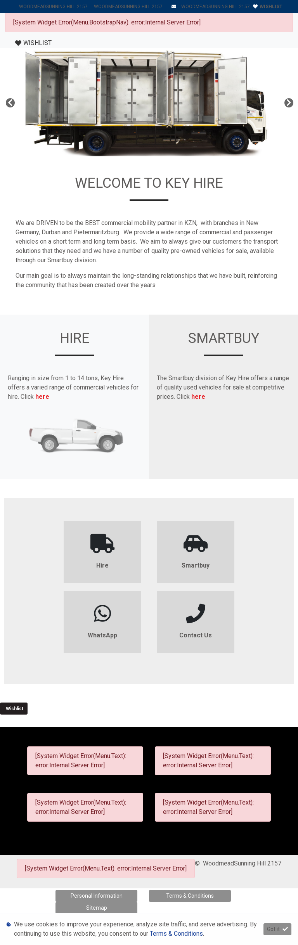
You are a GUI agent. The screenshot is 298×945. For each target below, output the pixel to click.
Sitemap (96, 908)
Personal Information (97, 896)
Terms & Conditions (190, 896)
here (42, 396)
